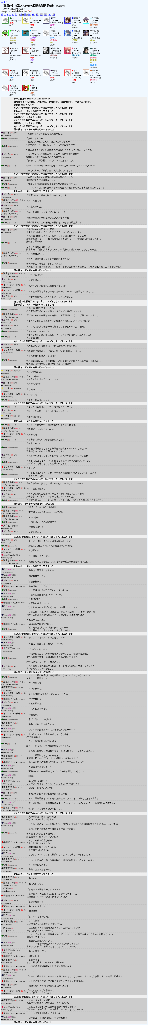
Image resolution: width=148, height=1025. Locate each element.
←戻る (4, 2)
